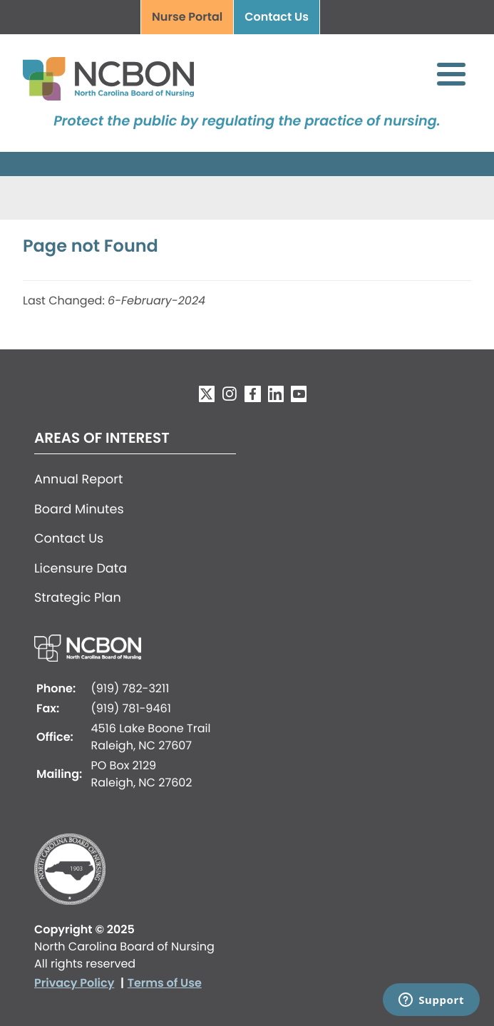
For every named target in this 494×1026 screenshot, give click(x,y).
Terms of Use (165, 983)
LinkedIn (276, 393)
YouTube (299, 393)
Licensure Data (80, 569)
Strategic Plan (77, 598)
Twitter (207, 393)
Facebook (252, 393)
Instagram (229, 393)
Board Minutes (79, 509)
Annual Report (78, 479)
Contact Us (277, 17)
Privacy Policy (74, 983)
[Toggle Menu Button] (451, 74)
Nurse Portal (187, 17)
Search (342, 17)
